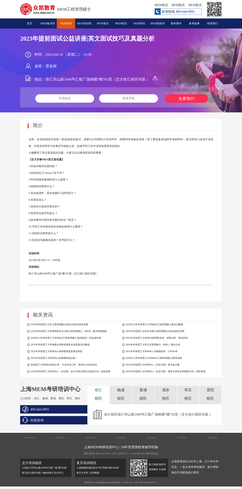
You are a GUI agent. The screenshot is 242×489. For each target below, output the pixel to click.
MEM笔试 (103, 23)
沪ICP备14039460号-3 (146, 482)
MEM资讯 (139, 23)
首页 (29, 23)
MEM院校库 (157, 23)
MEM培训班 (84, 23)
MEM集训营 (48, 23)
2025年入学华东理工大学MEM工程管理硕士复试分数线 (154, 324)
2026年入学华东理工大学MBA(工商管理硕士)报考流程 (154, 358)
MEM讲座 (66, 23)
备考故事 (194, 23)
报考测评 (176, 23)
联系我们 (212, 23)
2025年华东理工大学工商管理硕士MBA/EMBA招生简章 (59, 324)
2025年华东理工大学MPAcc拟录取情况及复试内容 (57, 351)
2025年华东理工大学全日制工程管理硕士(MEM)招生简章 (155, 331)
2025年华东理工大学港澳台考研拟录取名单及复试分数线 (60, 344)
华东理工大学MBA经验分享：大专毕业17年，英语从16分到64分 (64, 365)
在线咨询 (37, 420)
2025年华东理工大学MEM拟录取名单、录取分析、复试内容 (157, 338)
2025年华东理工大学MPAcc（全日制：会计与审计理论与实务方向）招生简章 (71, 371)
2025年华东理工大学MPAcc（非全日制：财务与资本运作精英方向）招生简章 (166, 371)
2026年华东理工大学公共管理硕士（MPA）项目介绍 (153, 344)
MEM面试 (121, 23)
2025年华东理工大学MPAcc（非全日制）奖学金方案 (153, 365)
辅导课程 (212, 437)
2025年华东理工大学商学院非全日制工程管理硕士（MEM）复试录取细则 (69, 331)
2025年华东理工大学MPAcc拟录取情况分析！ (54, 358)
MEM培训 (90, 437)
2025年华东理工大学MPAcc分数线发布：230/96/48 (151, 351)
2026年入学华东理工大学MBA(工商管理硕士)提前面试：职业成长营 (66, 338)
